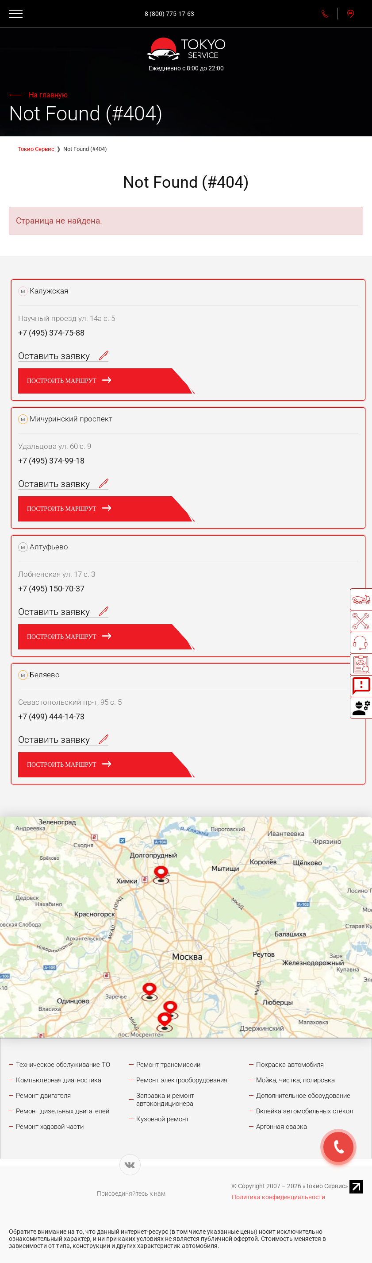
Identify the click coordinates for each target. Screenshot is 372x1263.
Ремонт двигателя (43, 1096)
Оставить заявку (63, 356)
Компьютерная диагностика (58, 1080)
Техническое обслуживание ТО (63, 1065)
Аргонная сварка (281, 1127)
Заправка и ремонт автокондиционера (165, 1100)
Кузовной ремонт (162, 1119)
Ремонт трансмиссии (168, 1065)
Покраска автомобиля (290, 1065)
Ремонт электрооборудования (181, 1080)
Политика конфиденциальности (278, 1197)
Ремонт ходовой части (50, 1127)
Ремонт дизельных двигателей (62, 1111)
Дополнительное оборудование (303, 1096)
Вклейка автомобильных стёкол (304, 1111)
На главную (48, 95)
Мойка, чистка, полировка (295, 1080)
